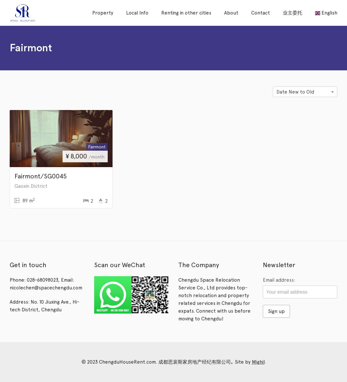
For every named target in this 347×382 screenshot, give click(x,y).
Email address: (279, 280)
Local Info (137, 13)
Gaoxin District (31, 186)
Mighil (258, 362)
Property (102, 13)
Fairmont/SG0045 (41, 176)
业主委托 (292, 13)
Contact (260, 13)
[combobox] (305, 91)
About (231, 13)
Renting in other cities (186, 13)
